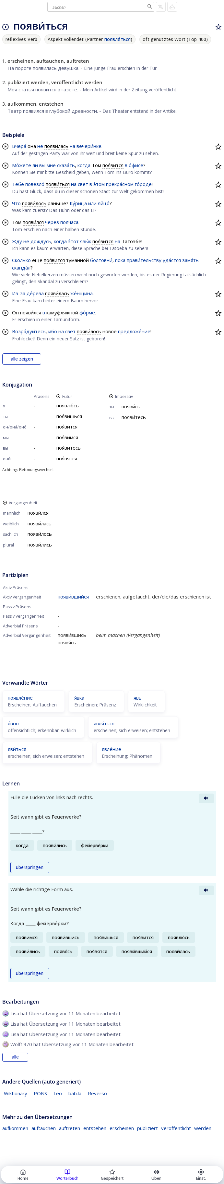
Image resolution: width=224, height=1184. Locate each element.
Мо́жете (21, 165)
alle (15, 1057)
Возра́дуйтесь (29, 331)
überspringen (29, 867)
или (92, 203)
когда (83, 165)
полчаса (69, 222)
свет (83, 184)
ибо (52, 331)
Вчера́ (19, 146)
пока (120, 260)
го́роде (143, 184)
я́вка (79, 697)
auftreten (69, 1128)
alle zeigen (22, 359)
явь (138, 697)
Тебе (18, 184)
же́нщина (81, 293)
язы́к (85, 241)
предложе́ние (134, 331)
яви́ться (17, 749)
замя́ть (190, 260)
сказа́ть (66, 165)
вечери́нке (89, 146)
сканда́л (21, 267)
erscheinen (122, 1128)
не (40, 146)
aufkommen (15, 1128)
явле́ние (111, 749)
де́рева (35, 293)
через (52, 222)
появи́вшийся (73, 596)
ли (35, 165)
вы (42, 165)
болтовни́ (101, 260)
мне (51, 165)
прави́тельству (144, 260)
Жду (17, 241)
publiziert (147, 1128)
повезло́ (34, 184)
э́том (99, 184)
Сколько (21, 260)
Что (16, 203)
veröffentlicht (176, 1128)
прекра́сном (120, 184)
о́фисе (136, 165)
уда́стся (172, 260)
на (72, 146)
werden (202, 1128)
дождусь (40, 241)
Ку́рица (78, 203)
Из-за (18, 293)
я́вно (13, 723)
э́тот (73, 241)
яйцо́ (104, 203)
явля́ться (104, 723)
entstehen (94, 1128)
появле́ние (20, 697)
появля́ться (117, 39)
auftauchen (43, 1128)
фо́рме (87, 312)
